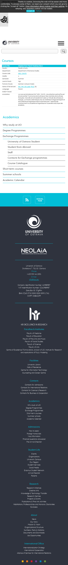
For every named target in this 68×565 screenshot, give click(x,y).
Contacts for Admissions (34, 385)
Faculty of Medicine (34, 333)
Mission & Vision (34, 524)
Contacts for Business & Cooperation (34, 393)
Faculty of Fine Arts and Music (34, 339)
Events (34, 454)
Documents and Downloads (34, 533)
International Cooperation (34, 550)
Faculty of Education (34, 336)
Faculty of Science (34, 344)
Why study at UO (12, 125)
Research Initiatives (34, 488)
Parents (34, 476)
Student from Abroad (19, 147)
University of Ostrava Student (24, 141)
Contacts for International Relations (34, 388)
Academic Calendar (13, 180)
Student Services (34, 465)
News (34, 519)
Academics (11, 117)
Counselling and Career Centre (34, 373)
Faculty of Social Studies (34, 341)
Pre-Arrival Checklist (34, 442)
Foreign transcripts (34, 434)
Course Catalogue (18, 163)
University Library (34, 365)
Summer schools (12, 174)
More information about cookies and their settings (45, 6)
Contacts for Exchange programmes (27, 158)
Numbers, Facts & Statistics (34, 530)
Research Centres (34, 496)
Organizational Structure (34, 527)
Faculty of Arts (34, 347)
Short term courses (13, 169)
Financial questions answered (34, 439)
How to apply (34, 431)
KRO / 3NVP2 (22, 73)
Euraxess (34, 507)
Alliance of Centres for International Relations (34, 553)
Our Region (34, 462)
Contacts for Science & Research (34, 390)
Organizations (34, 457)
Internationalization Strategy (34, 548)
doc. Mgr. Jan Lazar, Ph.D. (26, 86)
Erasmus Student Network (34, 470)
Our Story (34, 522)
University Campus (34, 459)
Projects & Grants (34, 499)
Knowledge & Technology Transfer (34, 493)
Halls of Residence (34, 367)
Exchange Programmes (16, 136)
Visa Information (34, 436)
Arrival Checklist (34, 473)
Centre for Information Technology (34, 370)
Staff (10, 152)
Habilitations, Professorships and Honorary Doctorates (34, 504)
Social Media (34, 468)
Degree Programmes (14, 130)
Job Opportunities (34, 535)
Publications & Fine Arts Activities (34, 502)
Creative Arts (34, 491)
